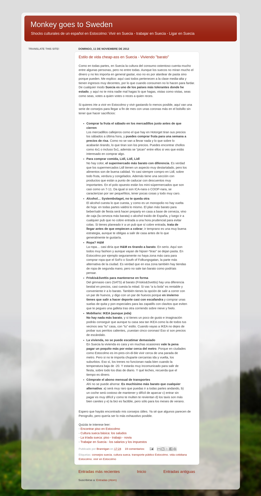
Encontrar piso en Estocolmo (100, 428)
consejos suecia (102, 454)
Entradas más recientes (99, 471)
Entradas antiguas (179, 471)
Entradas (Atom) (106, 480)
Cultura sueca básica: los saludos (104, 433)
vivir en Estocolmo (104, 459)
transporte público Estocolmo (150, 454)
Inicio (141, 471)
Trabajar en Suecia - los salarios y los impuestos (113, 442)
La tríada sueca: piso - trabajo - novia (106, 437)
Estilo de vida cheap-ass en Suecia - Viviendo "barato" (124, 57)
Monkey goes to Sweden (72, 24)
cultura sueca (122, 454)
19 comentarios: (135, 448)
